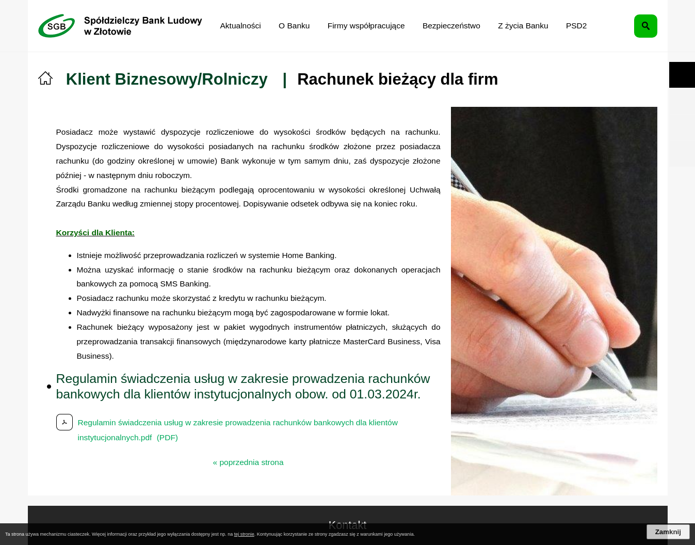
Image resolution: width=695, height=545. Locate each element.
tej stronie (244, 534)
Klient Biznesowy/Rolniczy (167, 79)
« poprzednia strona (248, 462)
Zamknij (668, 532)
